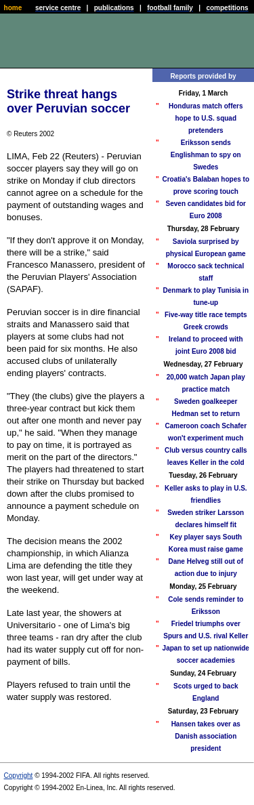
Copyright (18, 775)
